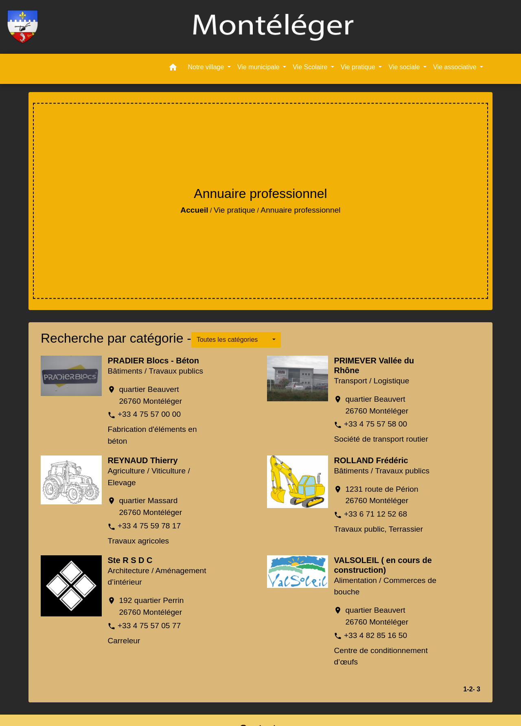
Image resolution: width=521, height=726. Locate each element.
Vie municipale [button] (259, 67)
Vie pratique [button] (359, 67)
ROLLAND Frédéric (371, 460)
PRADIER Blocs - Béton (153, 360)
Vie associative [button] (455, 67)
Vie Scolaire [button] (311, 67)
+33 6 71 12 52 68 (375, 514)
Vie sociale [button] (405, 67)
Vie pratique (234, 210)
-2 (470, 689)
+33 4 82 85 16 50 (375, 635)
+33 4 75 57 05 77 (149, 625)
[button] (173, 68)
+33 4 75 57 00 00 (149, 414)
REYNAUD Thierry (142, 460)
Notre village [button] (206, 67)
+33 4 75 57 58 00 (375, 424)
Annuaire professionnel (300, 210)
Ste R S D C (129, 560)
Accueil (194, 210)
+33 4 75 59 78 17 (149, 525)
